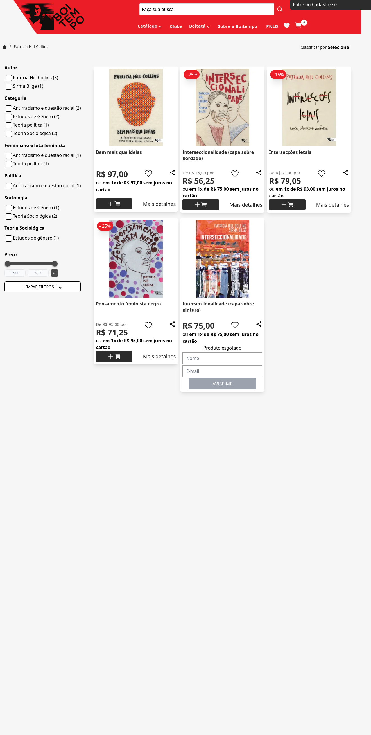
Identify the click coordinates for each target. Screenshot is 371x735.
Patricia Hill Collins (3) (35, 78)
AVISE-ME (222, 384)
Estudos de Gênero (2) (36, 116)
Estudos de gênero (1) (36, 238)
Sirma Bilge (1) (28, 86)
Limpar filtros (43, 287)
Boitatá (197, 26)
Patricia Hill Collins (31, 46)
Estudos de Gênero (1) (36, 207)
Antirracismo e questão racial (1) (47, 155)
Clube (176, 26)
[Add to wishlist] (148, 173)
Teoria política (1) (31, 125)
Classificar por (313, 47)
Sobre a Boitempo (237, 26)
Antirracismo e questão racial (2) (47, 108)
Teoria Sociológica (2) (35, 133)
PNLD (272, 26)
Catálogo (147, 26)
